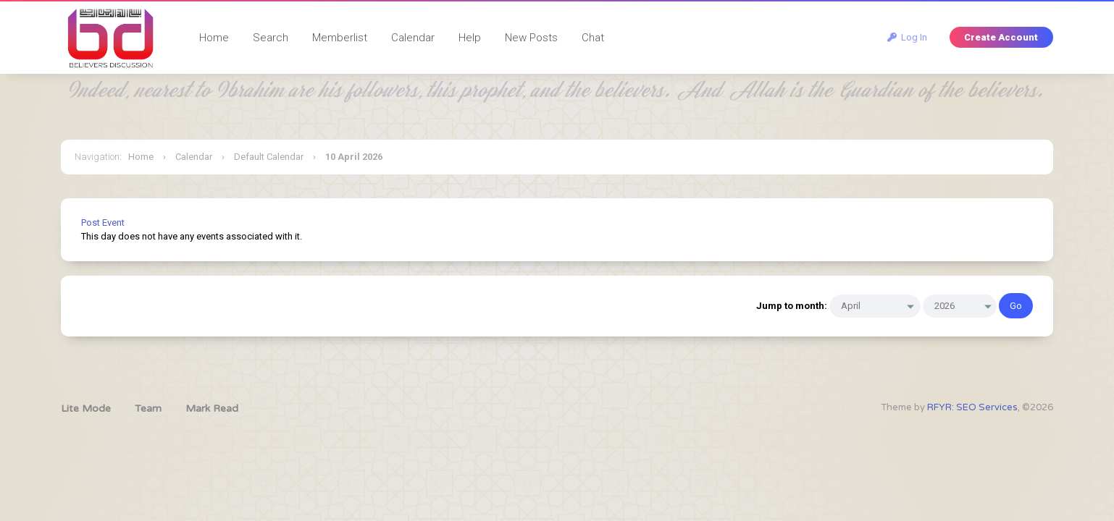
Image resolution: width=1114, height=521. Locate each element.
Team (148, 408)
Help (469, 37)
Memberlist (339, 37)
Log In (907, 37)
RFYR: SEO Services (972, 407)
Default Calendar (268, 156)
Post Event (103, 222)
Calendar (413, 37)
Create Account (1001, 37)
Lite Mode (86, 408)
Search (270, 37)
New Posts (531, 37)
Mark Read (211, 408)
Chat (593, 37)
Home (214, 37)
